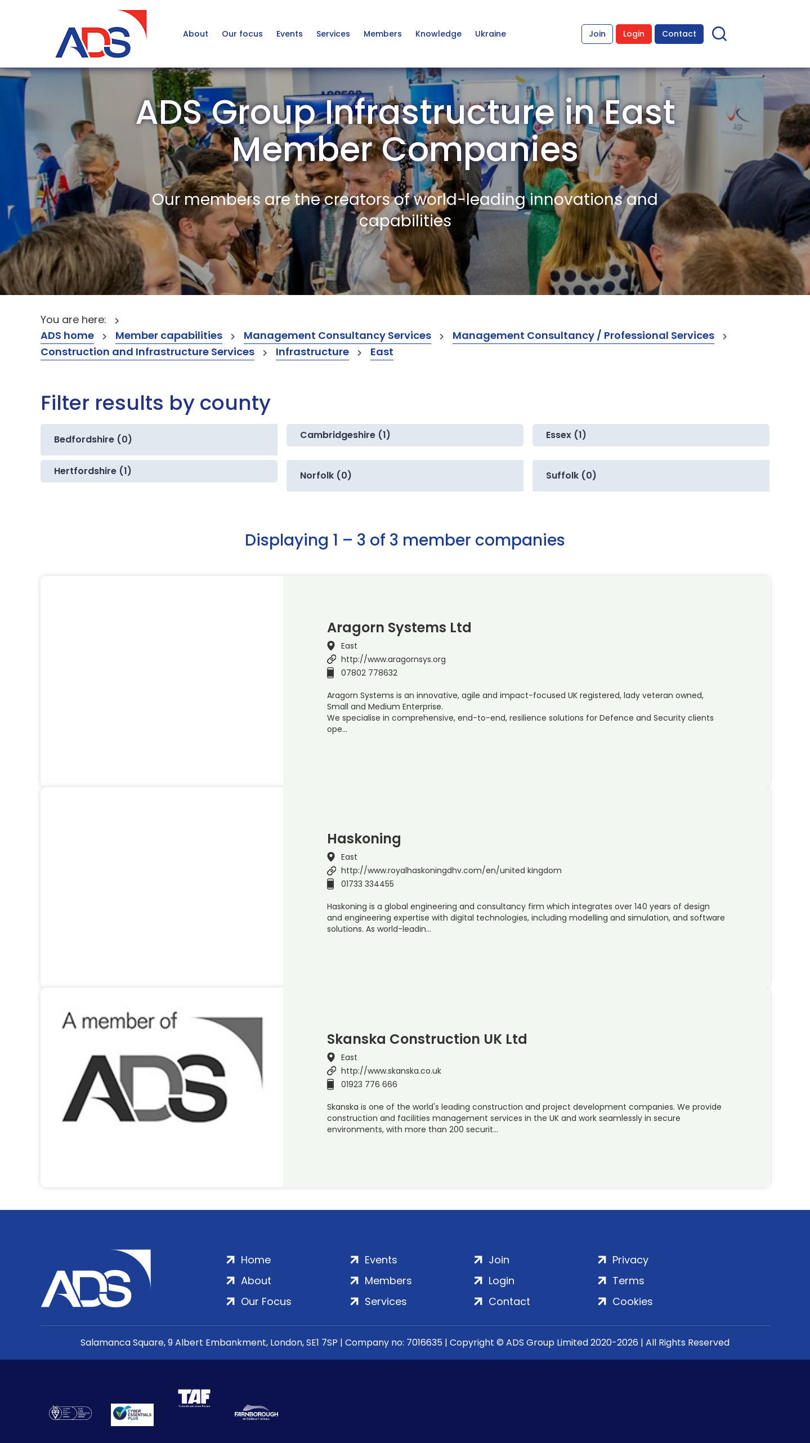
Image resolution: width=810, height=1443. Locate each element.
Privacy (630, 1260)
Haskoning (364, 839)
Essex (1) (566, 434)
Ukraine (490, 33)
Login (634, 33)
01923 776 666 (369, 1084)
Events (289, 33)
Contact (679, 33)
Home (256, 1260)
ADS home (67, 335)
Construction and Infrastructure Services (147, 352)
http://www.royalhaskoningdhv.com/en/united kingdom (451, 870)
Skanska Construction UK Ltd (427, 1039)
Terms (628, 1281)
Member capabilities (168, 335)
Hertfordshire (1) (93, 470)
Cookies (632, 1301)
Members (383, 33)
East (381, 352)
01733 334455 (367, 884)
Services (333, 33)
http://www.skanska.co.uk (391, 1070)
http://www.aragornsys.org (393, 659)
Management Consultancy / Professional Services (583, 335)
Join (597, 33)
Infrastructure (312, 352)
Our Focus (266, 1301)
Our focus (242, 33)
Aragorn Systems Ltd (399, 628)
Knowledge (438, 33)
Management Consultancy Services (337, 335)
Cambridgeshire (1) (345, 434)
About (195, 33)
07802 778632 (369, 672)
